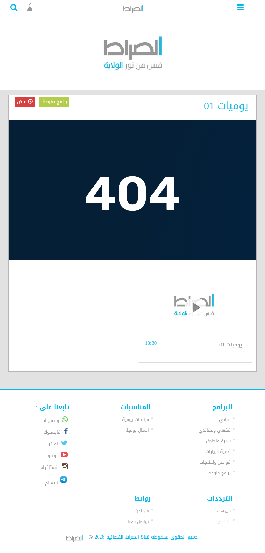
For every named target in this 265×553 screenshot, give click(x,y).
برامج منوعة (54, 102)
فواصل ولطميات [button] (215, 462)
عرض (25, 102)
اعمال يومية (137, 430)
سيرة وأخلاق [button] (218, 440)
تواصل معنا (138, 521)
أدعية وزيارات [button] (218, 451)
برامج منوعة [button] (219, 473)
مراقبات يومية (135, 419)
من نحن (142, 510)
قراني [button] (225, 419)
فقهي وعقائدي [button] (215, 430)
